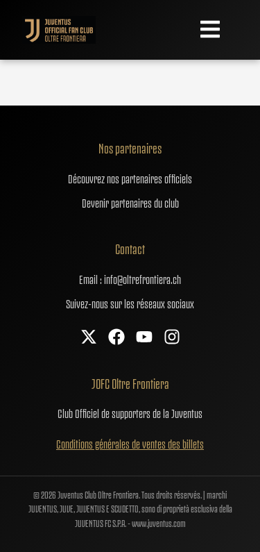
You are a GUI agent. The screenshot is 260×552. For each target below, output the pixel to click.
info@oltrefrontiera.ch (142, 278)
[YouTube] (144, 338)
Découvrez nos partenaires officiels (130, 178)
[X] (88, 338)
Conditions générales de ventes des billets (130, 443)
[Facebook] (116, 338)
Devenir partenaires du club (130, 202)
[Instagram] (172, 338)
